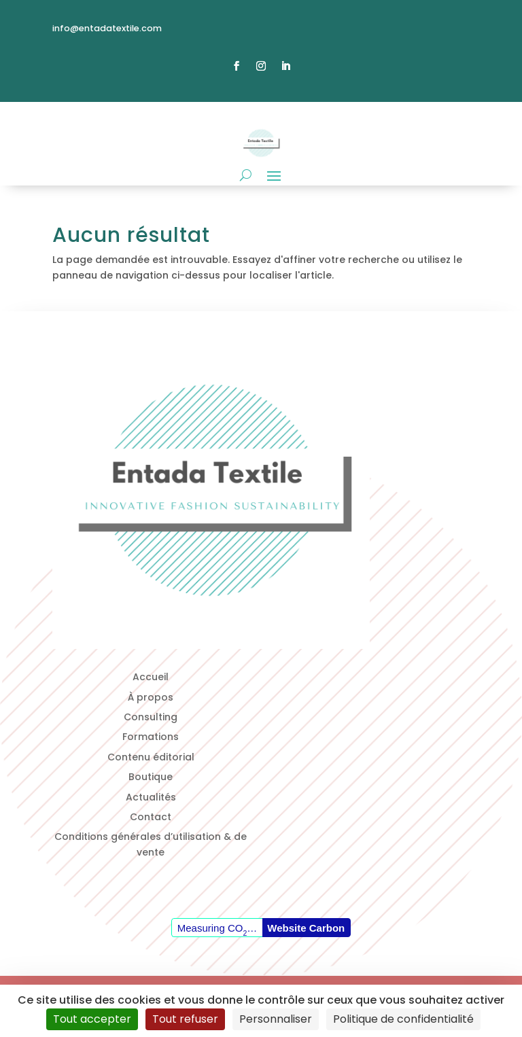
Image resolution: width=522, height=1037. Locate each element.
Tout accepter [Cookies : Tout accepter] (92, 1019)
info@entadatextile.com (107, 28)
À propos (150, 697)
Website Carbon (306, 928)
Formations (150, 736)
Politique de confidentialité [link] (403, 1019)
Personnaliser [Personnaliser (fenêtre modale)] (275, 1019)
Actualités (151, 797)
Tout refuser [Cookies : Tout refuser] (185, 1019)
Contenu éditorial (150, 757)
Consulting (150, 717)
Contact (150, 817)
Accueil (151, 677)
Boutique (150, 777)
